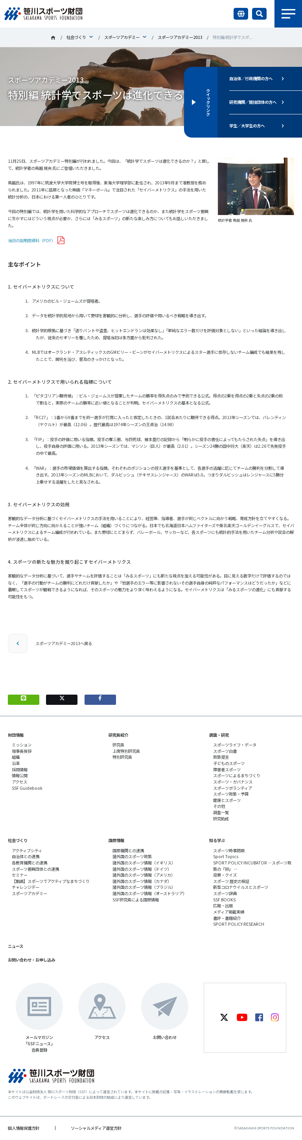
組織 (16, 757)
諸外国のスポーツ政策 (132, 856)
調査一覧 (221, 812)
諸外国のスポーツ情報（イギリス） (143, 863)
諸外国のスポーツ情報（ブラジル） (143, 887)
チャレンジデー (25, 887)
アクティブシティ (27, 850)
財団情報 (16, 735)
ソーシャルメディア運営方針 (96, 1128)
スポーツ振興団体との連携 (35, 869)
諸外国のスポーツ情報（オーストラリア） (149, 893)
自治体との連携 (25, 856)
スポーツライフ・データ (234, 745)
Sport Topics (225, 856)
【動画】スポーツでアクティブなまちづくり (51, 881)
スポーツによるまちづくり (236, 775)
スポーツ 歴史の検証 (231, 881)
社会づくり (76, 37)
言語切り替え (241, 14)
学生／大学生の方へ (247, 126)
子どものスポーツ (229, 763)
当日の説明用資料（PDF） (31, 240)
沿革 (16, 763)
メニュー (288, 14)
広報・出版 (223, 905)
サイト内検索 (259, 14)
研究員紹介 (118, 735)
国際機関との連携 (128, 850)
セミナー (20, 875)
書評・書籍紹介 (227, 918)
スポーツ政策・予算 (231, 794)
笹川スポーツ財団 (53, 38)
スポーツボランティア (232, 788)
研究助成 (221, 819)
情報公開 (20, 775)
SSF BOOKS (224, 900)
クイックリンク (208, 102)
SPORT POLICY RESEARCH (238, 924)
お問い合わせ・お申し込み (31, 960)
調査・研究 (219, 735)
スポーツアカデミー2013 (180, 37)
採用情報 (20, 769)
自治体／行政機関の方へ (251, 78)
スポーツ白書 (225, 751)
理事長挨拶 (21, 751)
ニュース (15, 946)
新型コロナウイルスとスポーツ (240, 887)
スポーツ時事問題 (229, 850)
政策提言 (221, 757)
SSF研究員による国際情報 (135, 900)
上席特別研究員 (126, 751)
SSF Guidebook (27, 788)
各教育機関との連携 (29, 863)
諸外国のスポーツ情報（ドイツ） (141, 869)
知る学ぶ (217, 840)
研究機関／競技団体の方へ (252, 102)
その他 (219, 806)
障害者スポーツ (227, 769)
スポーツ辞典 (225, 893)
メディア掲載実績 (228, 912)
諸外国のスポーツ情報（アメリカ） (143, 875)
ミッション (21, 745)
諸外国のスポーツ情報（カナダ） (141, 881)
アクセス (19, 782)
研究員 (118, 745)
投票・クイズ (225, 875)
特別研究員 (122, 757)
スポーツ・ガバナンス (232, 782)
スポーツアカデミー (122, 37)
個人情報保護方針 (23, 1128)
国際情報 (116, 840)
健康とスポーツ (227, 800)
